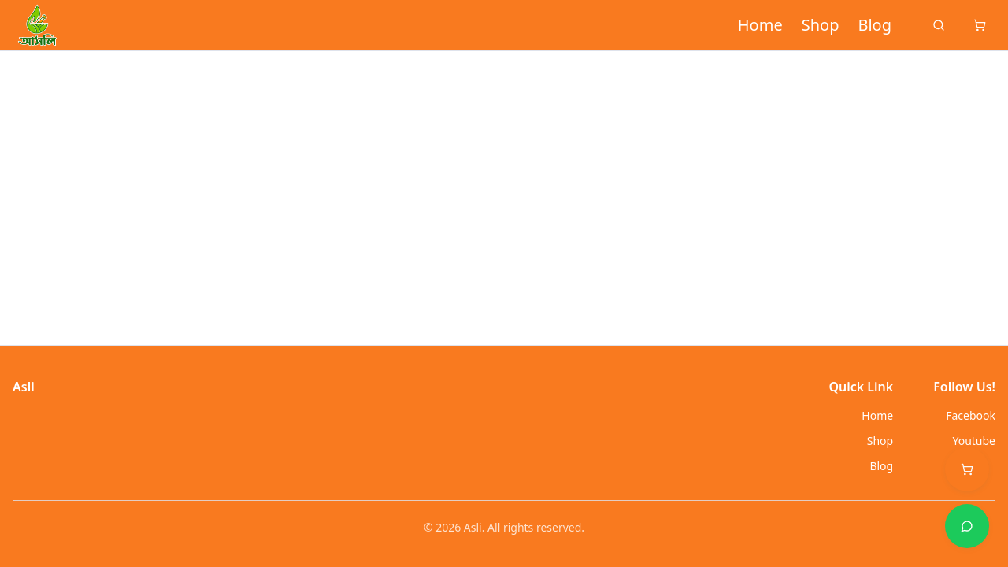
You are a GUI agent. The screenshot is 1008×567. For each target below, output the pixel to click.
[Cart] (979, 25)
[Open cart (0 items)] (967, 469)
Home (760, 24)
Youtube (973, 440)
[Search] (938, 25)
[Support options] (967, 526)
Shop (820, 24)
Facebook (970, 415)
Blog (874, 24)
